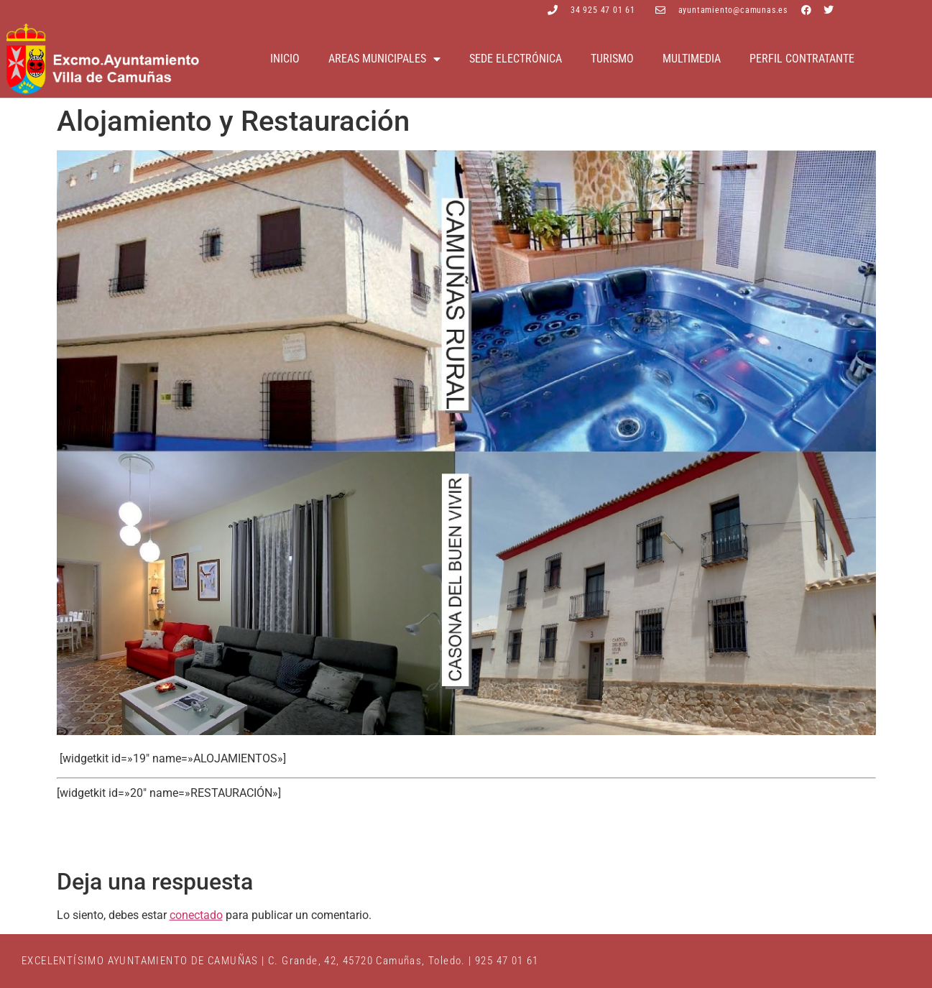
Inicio (285, 58)
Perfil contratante (801, 58)
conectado (196, 915)
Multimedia (692, 58)
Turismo (612, 58)
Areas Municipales (384, 59)
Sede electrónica (515, 58)
